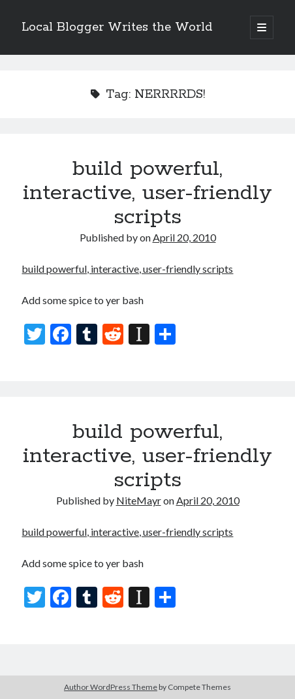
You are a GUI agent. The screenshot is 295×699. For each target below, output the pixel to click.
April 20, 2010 (184, 237)
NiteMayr (138, 500)
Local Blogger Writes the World (117, 27)
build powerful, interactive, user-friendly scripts (147, 193)
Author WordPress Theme (110, 687)
